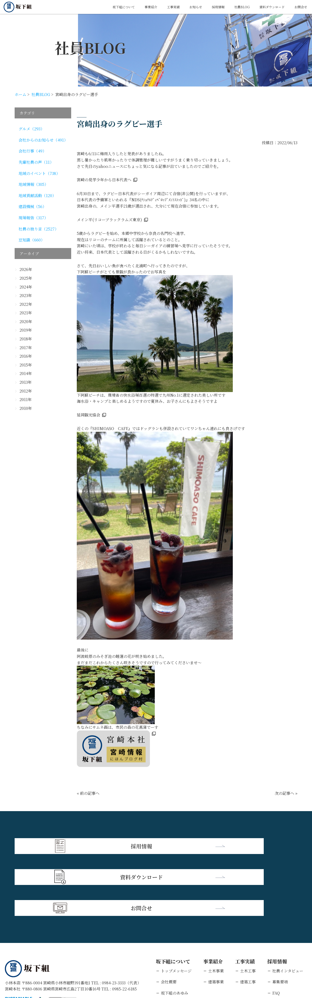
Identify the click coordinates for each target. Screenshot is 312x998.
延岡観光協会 (88, 415)
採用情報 (204, 7)
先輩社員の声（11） (36, 162)
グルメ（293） (31, 129)
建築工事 (248, 917)
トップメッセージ (176, 906)
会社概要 (168, 917)
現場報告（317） (33, 218)
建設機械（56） (32, 206)
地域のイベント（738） (39, 173)
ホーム (20, 94)
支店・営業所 (172, 939)
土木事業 (216, 906)
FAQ (276, 928)
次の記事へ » (286, 793)
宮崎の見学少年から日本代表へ (104, 179)
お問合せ (299, 7)
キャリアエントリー (289, 950)
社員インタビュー (287, 906)
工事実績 (154, 7)
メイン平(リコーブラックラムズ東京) (109, 219)
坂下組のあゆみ (174, 928)
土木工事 (248, 906)
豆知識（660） (32, 240)
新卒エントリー (286, 939)
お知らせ (179, 7)
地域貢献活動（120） (37, 195)
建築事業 (216, 917)
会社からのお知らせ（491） (43, 140)
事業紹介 (128, 7)
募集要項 (280, 917)
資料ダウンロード (266, 7)
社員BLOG (231, 7)
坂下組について (97, 7)
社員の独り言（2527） (38, 229)
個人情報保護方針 (52, 966)
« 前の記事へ (88, 793)
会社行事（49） (32, 151)
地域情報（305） (33, 184)
